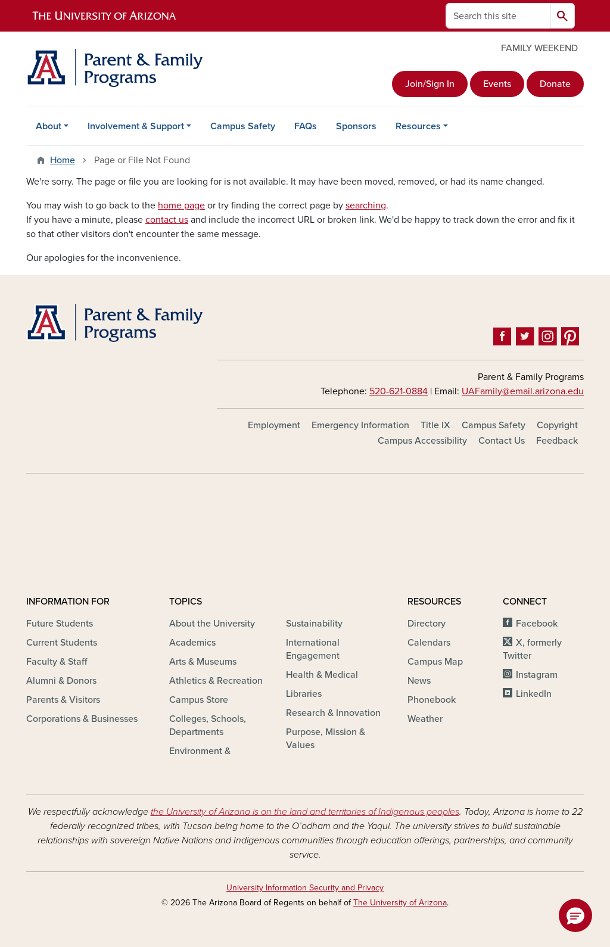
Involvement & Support (136, 126)
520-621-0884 (398, 391)
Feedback (557, 441)
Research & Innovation (333, 713)
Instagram (537, 675)
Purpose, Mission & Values (325, 738)
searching (366, 205)
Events (497, 84)
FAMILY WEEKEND (539, 48)
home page (181, 205)
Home (62, 160)
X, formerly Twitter (532, 649)
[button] (575, 915)
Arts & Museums (202, 662)
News (419, 681)
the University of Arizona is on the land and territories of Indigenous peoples (305, 812)
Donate (555, 84)
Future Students (59, 624)
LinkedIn (534, 694)
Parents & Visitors (63, 700)
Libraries (304, 694)
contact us (166, 220)
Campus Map (435, 662)
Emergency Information (360, 425)
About (48, 126)
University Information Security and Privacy (305, 888)
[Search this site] (498, 16)
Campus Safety (242, 126)
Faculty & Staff (56, 662)
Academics (192, 643)
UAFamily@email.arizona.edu (523, 391)
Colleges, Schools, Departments (207, 725)
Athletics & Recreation (216, 681)
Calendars (428, 643)
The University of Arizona (400, 903)
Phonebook (431, 700)
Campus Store (198, 700)
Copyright (557, 425)
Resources (418, 126)
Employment (274, 425)
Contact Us (501, 441)
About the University (212, 624)
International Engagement (313, 649)
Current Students (61, 643)
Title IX (435, 425)
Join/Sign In (430, 84)
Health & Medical (322, 675)
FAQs (305, 126)
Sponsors (356, 126)
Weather (425, 719)
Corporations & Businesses (82, 719)
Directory (426, 624)
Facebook (537, 624)
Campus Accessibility (422, 441)
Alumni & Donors (61, 681)
